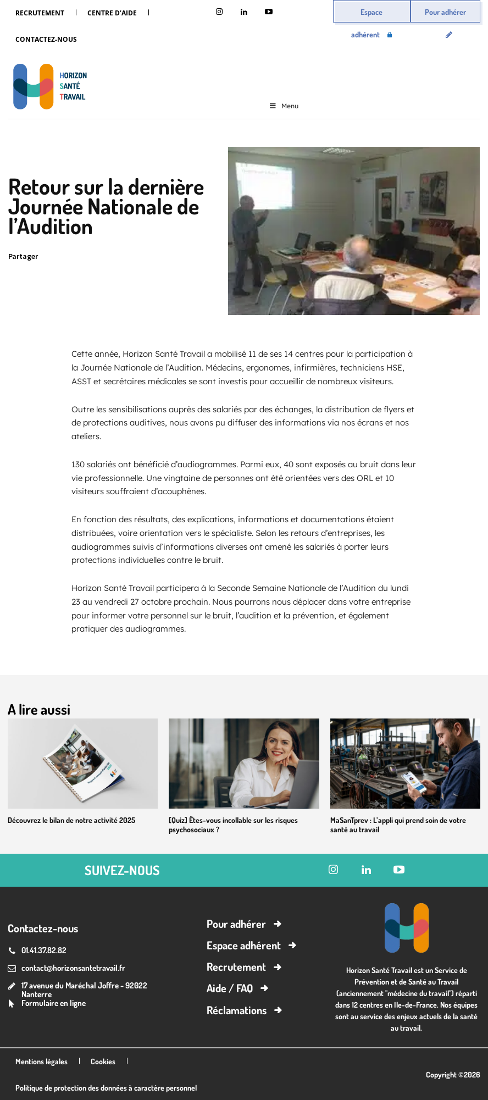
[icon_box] (47, 1003)
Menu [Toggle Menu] (283, 106)
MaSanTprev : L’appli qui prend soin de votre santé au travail (402, 824)
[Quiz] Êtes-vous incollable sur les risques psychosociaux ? (228, 824)
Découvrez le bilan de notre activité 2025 (67, 819)
